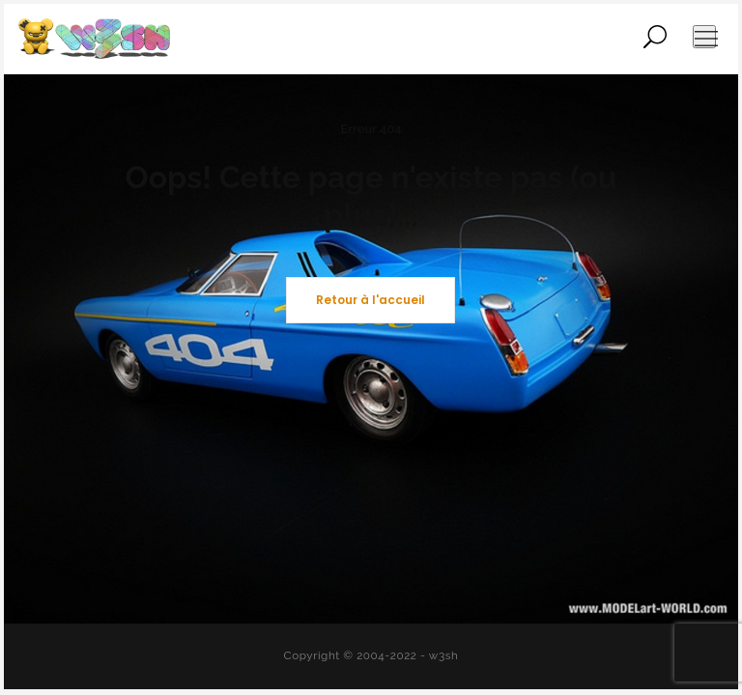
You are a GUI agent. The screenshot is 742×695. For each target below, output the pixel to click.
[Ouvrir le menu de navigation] (704, 36)
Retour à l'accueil (370, 300)
